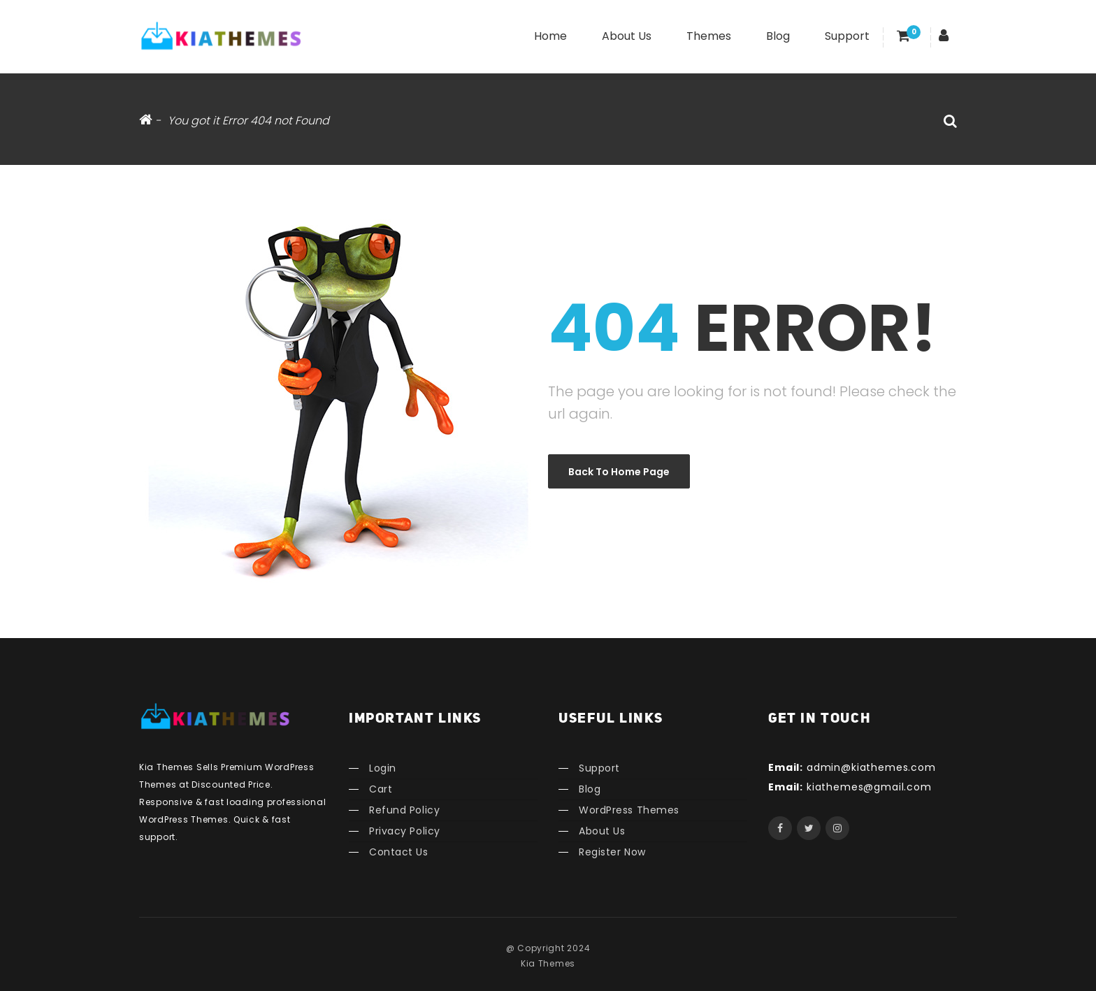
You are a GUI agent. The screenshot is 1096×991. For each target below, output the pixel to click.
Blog (778, 36)
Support (847, 36)
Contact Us (398, 852)
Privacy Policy (404, 831)
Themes (708, 36)
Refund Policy (404, 810)
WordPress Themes (629, 810)
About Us (626, 36)
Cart (380, 789)
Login (382, 768)
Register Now (612, 852)
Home (550, 36)
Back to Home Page (619, 472)
